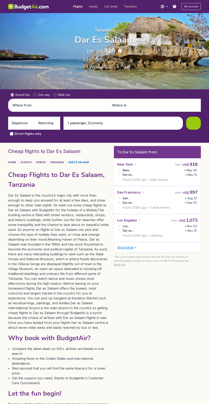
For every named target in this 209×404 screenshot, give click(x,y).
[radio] (20, 101)
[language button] (164, 6)
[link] (174, 6)
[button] (191, 6)
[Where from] (55, 112)
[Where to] (154, 112)
